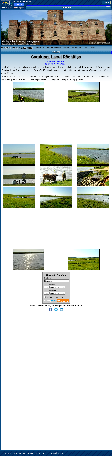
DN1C (15, 48)
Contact (38, 453)
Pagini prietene (49, 453)
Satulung (26, 47)
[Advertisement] (56, 123)
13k (18, 4)
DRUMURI (6, 48)
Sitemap (60, 453)
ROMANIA (86, 7)
